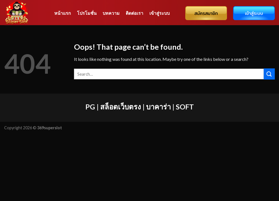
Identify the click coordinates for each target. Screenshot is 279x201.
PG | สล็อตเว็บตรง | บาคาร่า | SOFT (139, 106)
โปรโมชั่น (87, 13)
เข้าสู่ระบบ (159, 13)
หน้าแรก (62, 13)
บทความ (111, 13)
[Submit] (269, 73)
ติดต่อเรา (134, 13)
